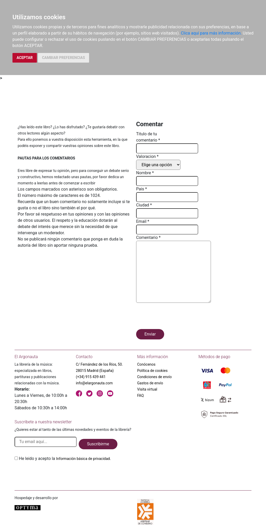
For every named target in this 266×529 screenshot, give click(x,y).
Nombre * (145, 172)
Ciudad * (144, 205)
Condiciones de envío (154, 377)
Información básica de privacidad (83, 459)
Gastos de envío (150, 383)
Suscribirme (98, 443)
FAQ (140, 395)
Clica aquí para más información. (211, 33)
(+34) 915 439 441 (91, 377)
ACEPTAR (25, 58)
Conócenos (146, 364)
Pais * (141, 188)
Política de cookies (152, 371)
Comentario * (148, 237)
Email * (142, 221)
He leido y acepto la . (65, 458)
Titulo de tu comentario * (148, 137)
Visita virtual (147, 389)
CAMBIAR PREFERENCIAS (63, 58)
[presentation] (175, 317)
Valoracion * (147, 156)
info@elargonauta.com (94, 383)
